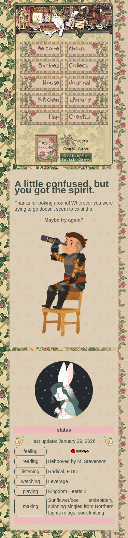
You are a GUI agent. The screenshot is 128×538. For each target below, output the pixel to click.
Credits (79, 117)
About (77, 49)
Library (80, 100)
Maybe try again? (63, 220)
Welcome (48, 49)
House (51, 83)
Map (54, 117)
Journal (79, 83)
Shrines (49, 66)
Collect (78, 66)
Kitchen (48, 100)
